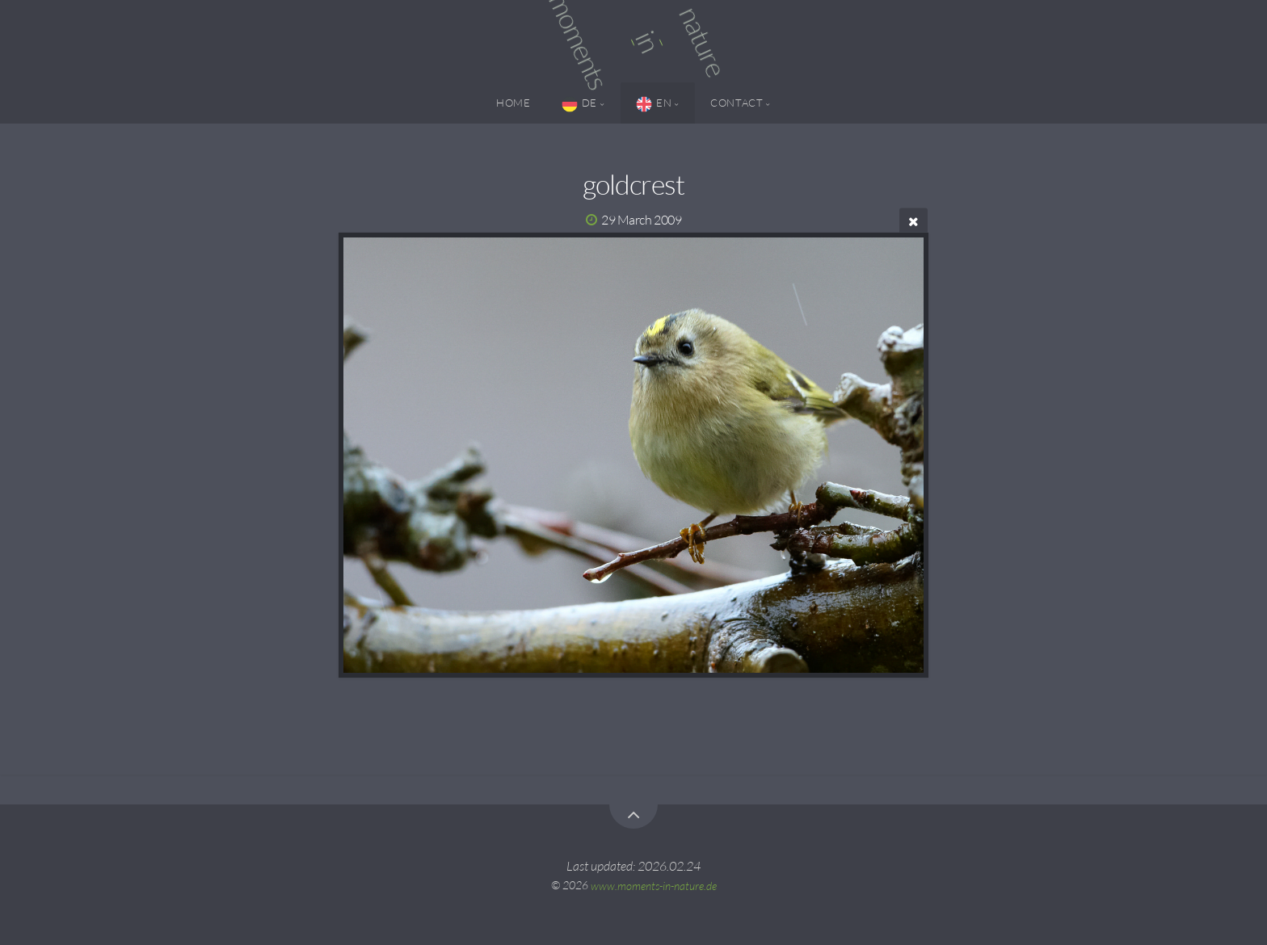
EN (653, 104)
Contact (736, 102)
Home (513, 102)
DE (579, 104)
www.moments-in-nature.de (654, 885)
